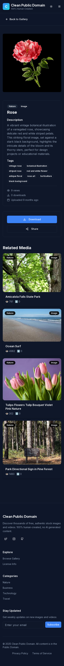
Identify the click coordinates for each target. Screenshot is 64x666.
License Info (9, 564)
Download (32, 219)
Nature (6, 582)
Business (8, 587)
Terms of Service (42, 653)
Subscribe (53, 624)
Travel (6, 598)
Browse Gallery (11, 558)
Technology (9, 593)
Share (32, 228)
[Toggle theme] (51, 6)
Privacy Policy (20, 653)
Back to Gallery (16, 19)
